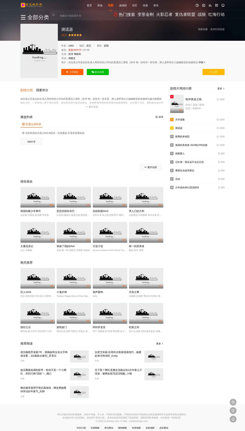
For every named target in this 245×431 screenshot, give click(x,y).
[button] (28, 88)
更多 (159, 340)
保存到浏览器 (217, 29)
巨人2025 (25, 288)
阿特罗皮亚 (99, 323)
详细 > (201, 62)
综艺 (134, 5)
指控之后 (25, 323)
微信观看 (98, 72)
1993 (71, 45)
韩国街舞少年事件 (30, 207)
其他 (99, 5)
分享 (213, 72)
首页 (89, 5)
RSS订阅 (81, 424)
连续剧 (123, 5)
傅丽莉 (77, 54)
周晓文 (72, 58)
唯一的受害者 (136, 242)
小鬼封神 (62, 288)
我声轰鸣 (98, 288)
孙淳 (70, 54)
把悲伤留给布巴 (66, 207)
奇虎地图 (136, 424)
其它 (88, 45)
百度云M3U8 (31, 120)
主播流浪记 (26, 242)
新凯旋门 (62, 323)
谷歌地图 (150, 424)
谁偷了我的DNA (66, 242)
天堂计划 (98, 242)
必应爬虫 (163, 424)
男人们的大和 (136, 207)
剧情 (106, 45)
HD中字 (31, 138)
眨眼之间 (134, 323)
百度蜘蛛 (95, 424)
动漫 (145, 5)
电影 (111, 5)
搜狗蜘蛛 (122, 424)
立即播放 (72, 72)
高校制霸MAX (101, 207)
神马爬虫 (108, 424)
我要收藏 (203, 29)
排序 (159, 113)
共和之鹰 (134, 288)
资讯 (155, 5)
